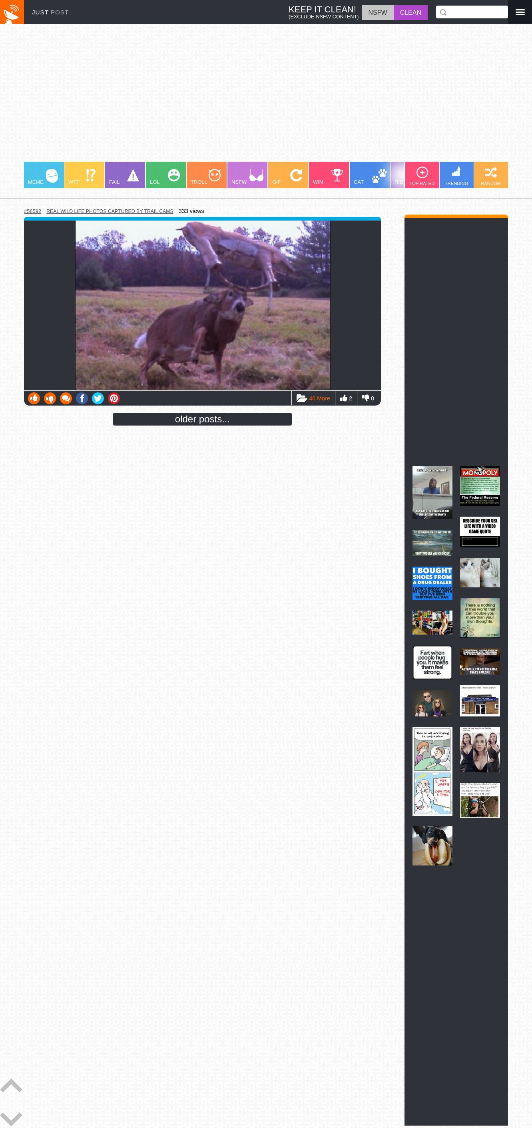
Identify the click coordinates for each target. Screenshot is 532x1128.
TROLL (206, 177)
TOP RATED (422, 176)
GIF (287, 177)
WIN (328, 177)
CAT (370, 177)
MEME (43, 177)
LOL (165, 177)
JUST (50, 12)
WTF (82, 177)
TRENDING (456, 176)
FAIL (124, 177)
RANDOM (491, 176)
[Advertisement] (264, 97)
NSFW (247, 177)
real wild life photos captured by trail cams (109, 211)
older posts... (202, 419)
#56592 (32, 211)
